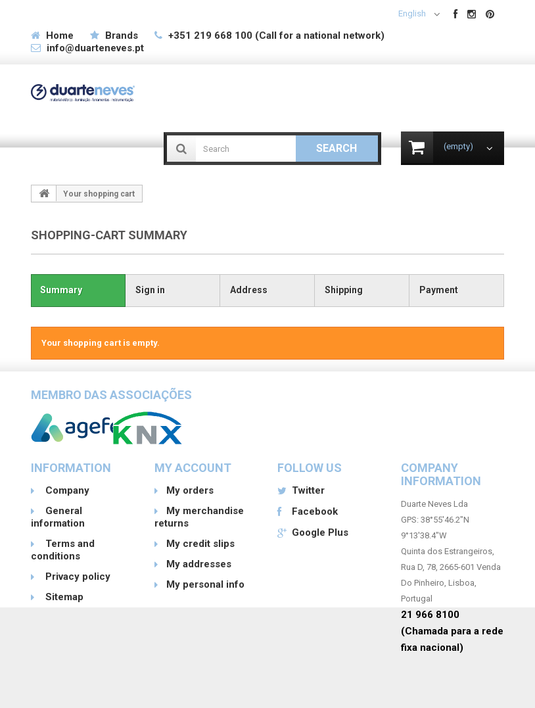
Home (60, 35)
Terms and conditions (63, 550)
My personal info (205, 584)
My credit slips (200, 544)
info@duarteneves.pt (95, 48)
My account (192, 468)
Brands (121, 35)
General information (58, 517)
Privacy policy (76, 576)
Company (66, 490)
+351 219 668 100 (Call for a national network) (276, 35)
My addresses (198, 564)
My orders (190, 490)
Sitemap (63, 597)
